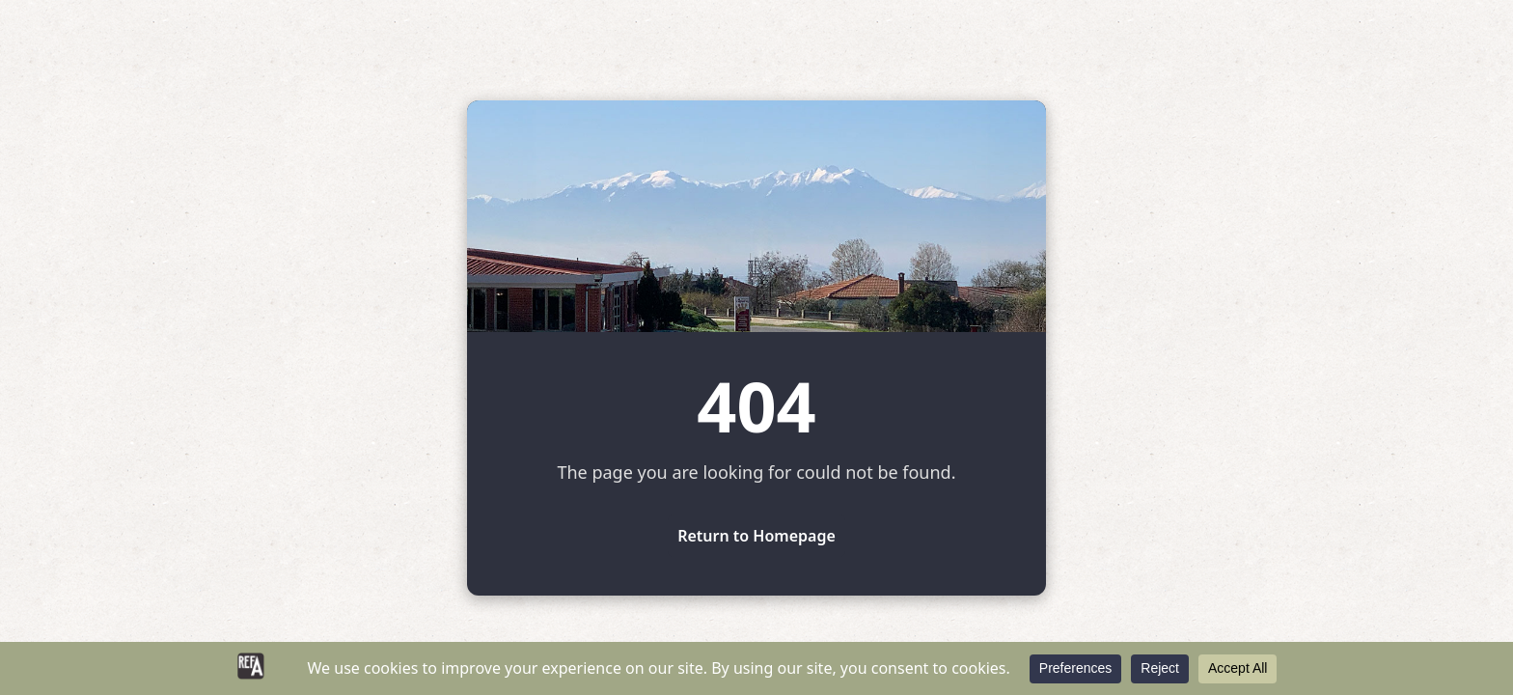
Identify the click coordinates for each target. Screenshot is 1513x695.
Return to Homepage (756, 535)
